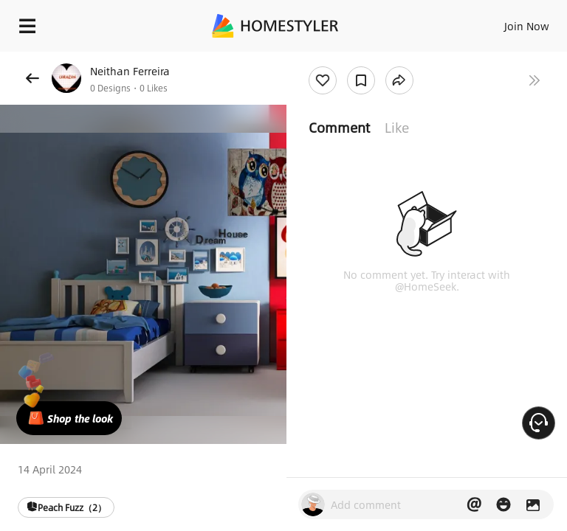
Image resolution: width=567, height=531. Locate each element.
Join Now (526, 26)
